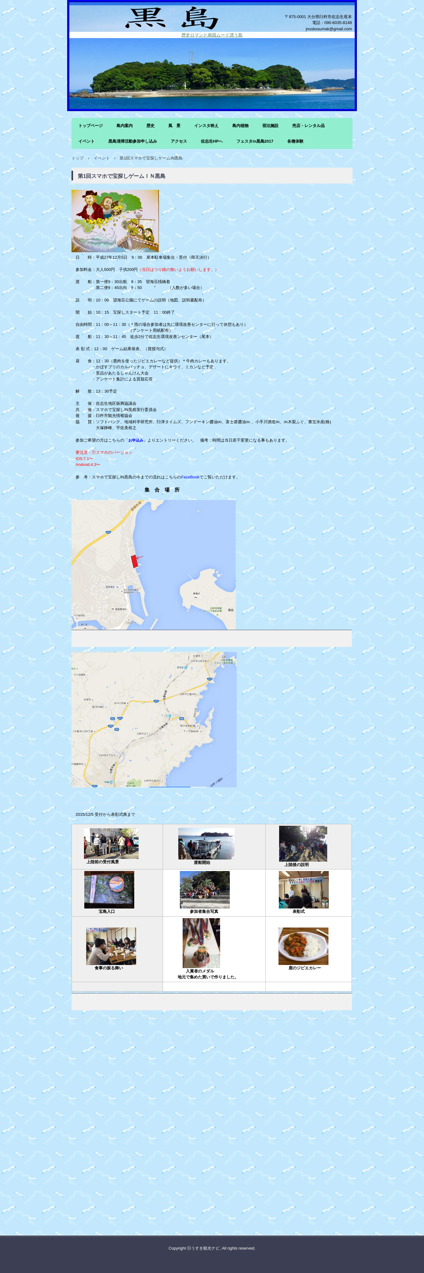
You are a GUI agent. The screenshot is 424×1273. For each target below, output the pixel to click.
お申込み (135, 440)
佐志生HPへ (212, 141)
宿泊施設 (270, 125)
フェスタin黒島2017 (254, 141)
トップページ (90, 125)
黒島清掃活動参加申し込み (132, 141)
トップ (77, 158)
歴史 (150, 125)
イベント (86, 141)
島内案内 (124, 125)
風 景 (174, 125)
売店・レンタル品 (308, 125)
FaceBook (190, 477)
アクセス (179, 141)
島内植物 (240, 125)
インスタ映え (206, 125)
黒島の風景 (212, 17)
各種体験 (295, 141)
